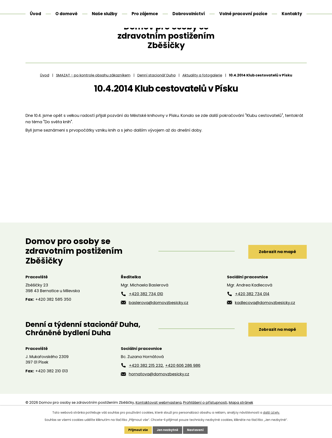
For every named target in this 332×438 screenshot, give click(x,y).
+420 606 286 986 (182, 384)
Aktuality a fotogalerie (202, 94)
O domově (66, 14)
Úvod (44, 94)
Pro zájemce (145, 14)
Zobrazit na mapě (273, 270)
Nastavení (197, 430)
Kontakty (292, 14)
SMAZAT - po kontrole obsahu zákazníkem (93, 94)
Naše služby (104, 14)
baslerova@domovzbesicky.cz (158, 321)
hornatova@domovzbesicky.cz (159, 393)
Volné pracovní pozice (243, 14)
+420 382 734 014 (252, 313)
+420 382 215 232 (146, 384)
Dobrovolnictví (188, 14)
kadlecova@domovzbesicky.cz (265, 321)
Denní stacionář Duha (156, 94)
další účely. (271, 412)
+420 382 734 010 (146, 313)
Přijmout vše (137, 430)
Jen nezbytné (167, 430)
